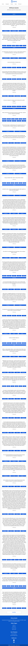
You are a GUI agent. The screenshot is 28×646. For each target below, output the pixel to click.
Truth (24, 67)
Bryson (9, 315)
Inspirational (14, 229)
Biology (13, 45)
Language (23, 417)
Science (24, 45)
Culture (9, 106)
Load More (14, 612)
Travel (24, 315)
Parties (21, 559)
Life (20, 45)
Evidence (11, 372)
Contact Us (14, 626)
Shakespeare (23, 372)
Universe (14, 47)
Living (24, 608)
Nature (22, 333)
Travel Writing (23, 486)
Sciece (22, 461)
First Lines (9, 67)
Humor (19, 275)
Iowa (19, 67)
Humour (23, 289)
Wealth (24, 559)
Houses (23, 450)
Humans (17, 45)
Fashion (8, 386)
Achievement (9, 45)
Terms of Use (14, 629)
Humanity (14, 461)
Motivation (23, 275)
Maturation (14, 108)
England (9, 275)
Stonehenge (14, 277)
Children (14, 573)
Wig (24, 386)
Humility (24, 106)
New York (16, 559)
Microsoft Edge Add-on (14, 635)
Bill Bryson (4, 45)
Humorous (17, 289)
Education (13, 106)
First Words (14, 67)
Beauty (14, 333)
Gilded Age (8, 559)
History (14, 275)
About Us (14, 625)
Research (14, 213)
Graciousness (19, 106)
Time (22, 573)
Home (17, 450)
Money (13, 559)
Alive (9, 608)
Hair (12, 386)
